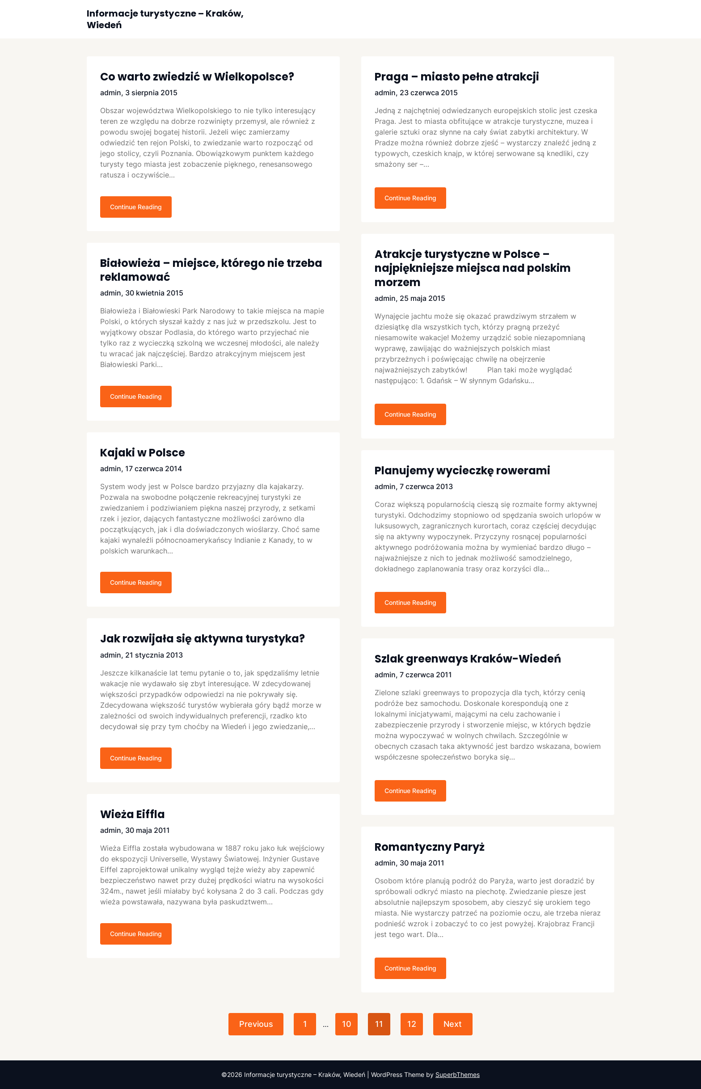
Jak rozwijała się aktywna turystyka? (202, 644)
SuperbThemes (457, 1074)
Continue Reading (136, 208)
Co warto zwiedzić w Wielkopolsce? (197, 76)
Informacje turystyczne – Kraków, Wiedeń (165, 19)
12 (412, 1024)
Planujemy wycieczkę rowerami (462, 470)
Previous (253, 1024)
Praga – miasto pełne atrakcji (457, 76)
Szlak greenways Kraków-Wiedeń (468, 658)
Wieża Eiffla (132, 822)
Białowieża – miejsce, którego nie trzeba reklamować (211, 271)
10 (345, 1024)
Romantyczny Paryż (430, 847)
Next (455, 1024)
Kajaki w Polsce (142, 456)
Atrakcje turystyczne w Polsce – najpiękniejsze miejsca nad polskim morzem (473, 268)
